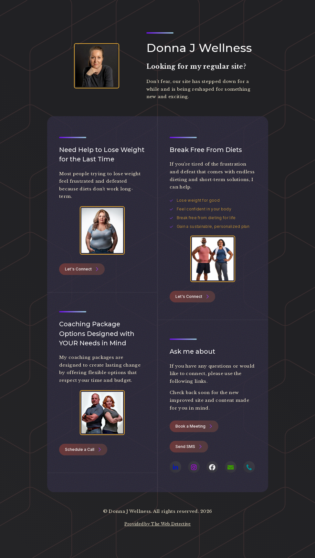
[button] (82, 269)
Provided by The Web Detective (157, 524)
